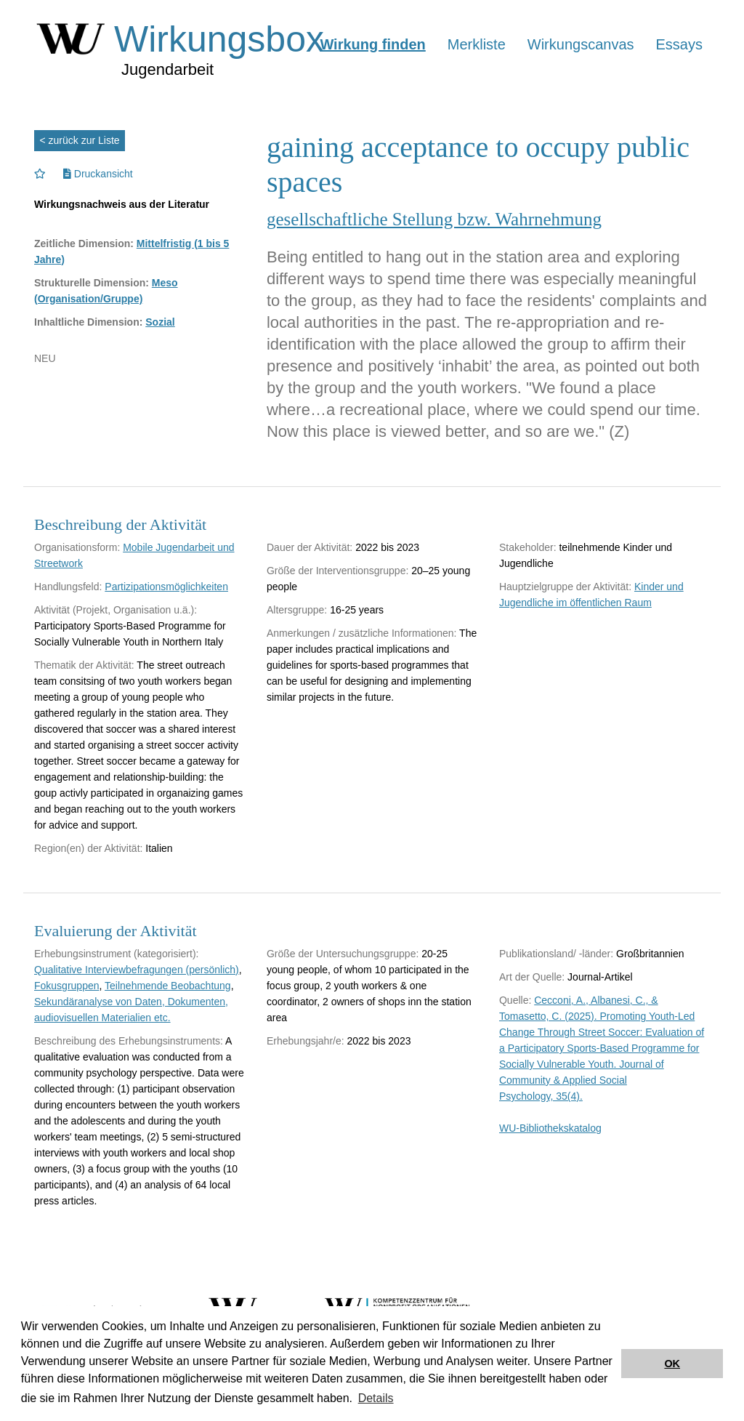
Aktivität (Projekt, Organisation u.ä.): (115, 610)
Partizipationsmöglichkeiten (166, 586)
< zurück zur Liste (80, 140)
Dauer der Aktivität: (309, 547)
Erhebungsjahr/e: (305, 1041)
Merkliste (477, 44)
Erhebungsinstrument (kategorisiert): (116, 953)
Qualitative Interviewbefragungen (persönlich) (136, 969)
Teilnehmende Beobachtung (168, 985)
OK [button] (672, 1363)
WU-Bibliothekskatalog (550, 1128)
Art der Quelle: (532, 977)
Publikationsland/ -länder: (556, 953)
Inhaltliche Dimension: (88, 322)
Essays (679, 44)
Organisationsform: (77, 547)
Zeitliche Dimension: (84, 243)
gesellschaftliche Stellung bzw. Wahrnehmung (434, 219)
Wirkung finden (372, 44)
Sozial (159, 322)
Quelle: (515, 1000)
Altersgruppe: (297, 610)
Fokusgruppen (67, 985)
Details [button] (376, 1398)
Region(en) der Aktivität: (88, 848)
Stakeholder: (528, 547)
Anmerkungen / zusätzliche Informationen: (361, 633)
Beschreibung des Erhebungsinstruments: (128, 1041)
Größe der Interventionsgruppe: (337, 570)
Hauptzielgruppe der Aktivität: (565, 586)
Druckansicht (98, 174)
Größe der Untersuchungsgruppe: (342, 953)
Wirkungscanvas (580, 44)
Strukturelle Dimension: (91, 283)
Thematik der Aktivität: (84, 665)
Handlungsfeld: (68, 586)
